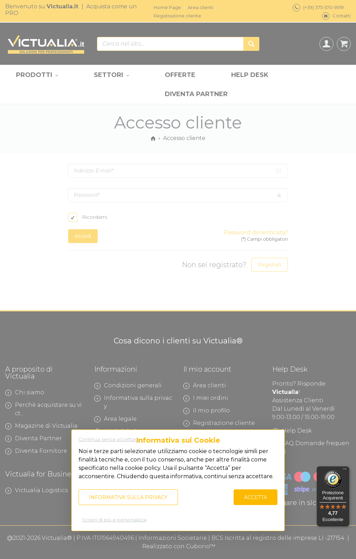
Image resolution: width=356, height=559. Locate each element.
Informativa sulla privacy (128, 497)
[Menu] (345, 470)
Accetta (255, 497)
